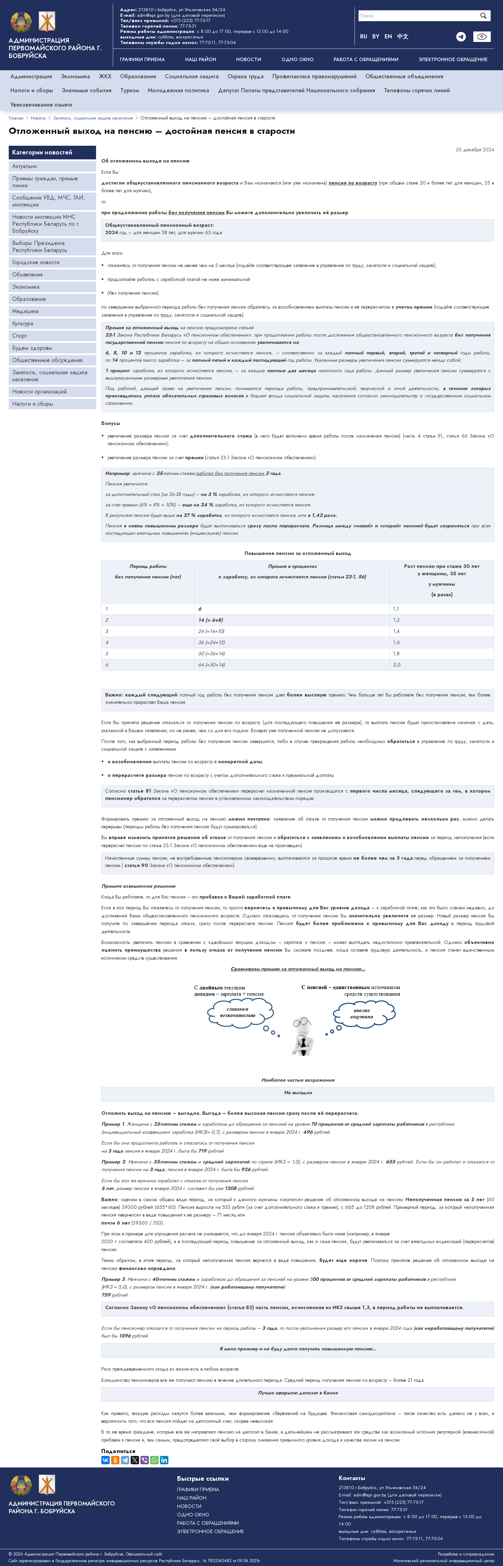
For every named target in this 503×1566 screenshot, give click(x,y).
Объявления (27, 274)
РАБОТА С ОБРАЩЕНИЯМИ (366, 59)
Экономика (75, 76)
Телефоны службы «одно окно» (371, 1538)
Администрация (31, 76)
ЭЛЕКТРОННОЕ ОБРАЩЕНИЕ (453, 59)
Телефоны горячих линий (417, 90)
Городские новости (35, 262)
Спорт (19, 336)
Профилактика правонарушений (314, 76)
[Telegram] (461, 36)
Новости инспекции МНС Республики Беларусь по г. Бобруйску (46, 224)
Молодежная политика (178, 90)
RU (363, 37)
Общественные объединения (404, 76)
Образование (138, 76)
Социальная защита (192, 76)
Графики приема (142, 59)
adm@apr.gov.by (153, 15)
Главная (16, 118)
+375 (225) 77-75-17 (190, 20)
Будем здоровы (32, 348)
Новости (248, 59)
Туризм (129, 90)
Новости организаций (39, 392)
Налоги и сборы (31, 90)
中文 (402, 37)
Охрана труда (245, 76)
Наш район (200, 59)
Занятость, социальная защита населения (93, 118)
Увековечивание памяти (41, 105)
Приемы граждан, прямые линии (45, 181)
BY (375, 37)
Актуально (24, 166)
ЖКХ (105, 76)
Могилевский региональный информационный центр (443, 1561)
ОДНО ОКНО (298, 59)
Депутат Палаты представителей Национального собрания (296, 90)
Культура (22, 323)
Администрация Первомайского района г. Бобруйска (55, 48)
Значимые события (86, 90)
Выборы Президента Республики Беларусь (39, 246)
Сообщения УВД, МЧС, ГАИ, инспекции (48, 201)
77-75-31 (188, 26)
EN (388, 37)
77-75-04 (227, 42)
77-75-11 (207, 42)
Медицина (25, 311)
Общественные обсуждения (47, 360)
